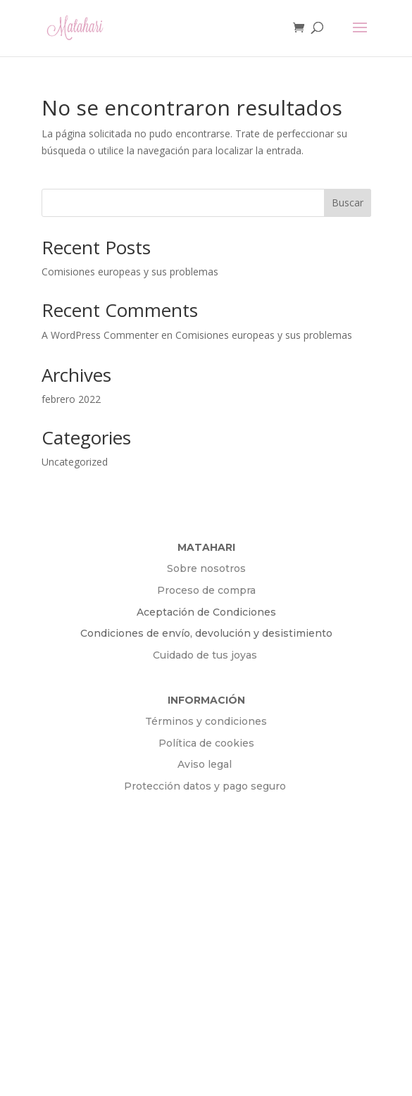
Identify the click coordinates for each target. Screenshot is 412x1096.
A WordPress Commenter (100, 335)
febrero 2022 (71, 399)
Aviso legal (206, 764)
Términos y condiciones (206, 721)
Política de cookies (206, 743)
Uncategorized (75, 461)
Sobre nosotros (206, 568)
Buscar (347, 202)
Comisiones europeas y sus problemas (130, 271)
